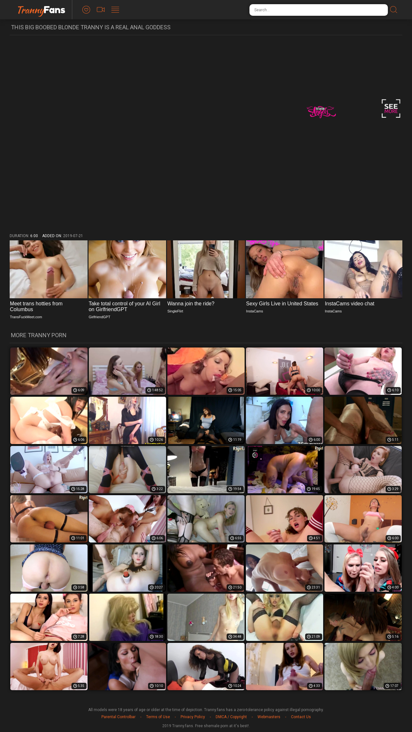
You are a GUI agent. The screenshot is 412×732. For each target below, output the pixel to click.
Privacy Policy (193, 717)
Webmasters (269, 717)
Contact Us (301, 717)
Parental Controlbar (118, 717)
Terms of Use (158, 717)
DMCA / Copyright (231, 717)
